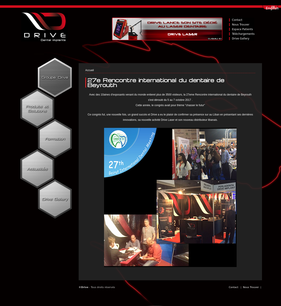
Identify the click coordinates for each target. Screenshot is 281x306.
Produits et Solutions (37, 108)
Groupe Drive (55, 77)
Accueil (89, 70)
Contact (237, 19)
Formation (55, 138)
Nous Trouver (240, 24)
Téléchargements (243, 33)
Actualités (37, 169)
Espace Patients (242, 29)
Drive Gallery (240, 38)
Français (273, 8)
